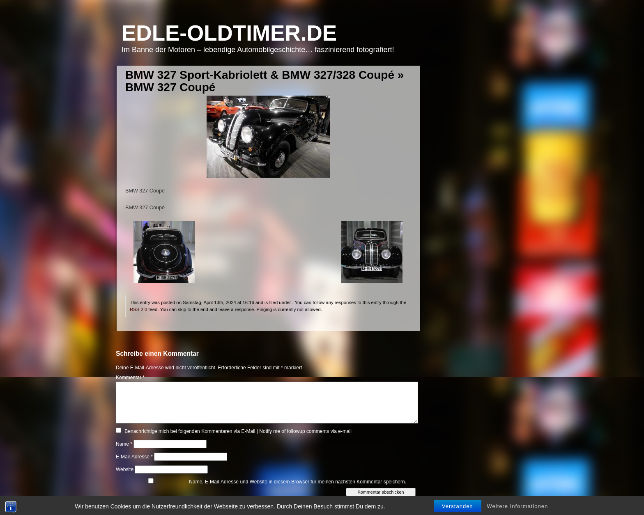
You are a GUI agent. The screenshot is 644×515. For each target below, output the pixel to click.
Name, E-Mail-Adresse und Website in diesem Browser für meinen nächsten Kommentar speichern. (297, 482)
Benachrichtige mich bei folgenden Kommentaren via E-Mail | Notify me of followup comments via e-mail (238, 431)
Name (124, 444)
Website (124, 469)
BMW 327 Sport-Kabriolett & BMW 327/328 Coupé (259, 75)
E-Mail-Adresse (134, 457)
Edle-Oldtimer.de (229, 33)
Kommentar (130, 377)
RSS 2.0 (138, 309)
